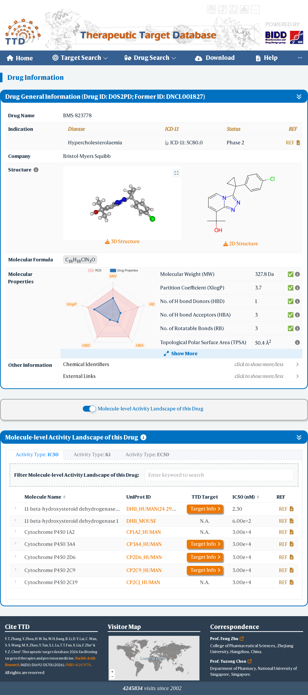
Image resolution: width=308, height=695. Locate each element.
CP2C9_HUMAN (144, 570)
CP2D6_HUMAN (144, 557)
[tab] (35, 455)
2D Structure (240, 243)
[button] (182, 364)
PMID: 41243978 (78, 665)
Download (215, 57)
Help (267, 57)
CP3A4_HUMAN (144, 544)
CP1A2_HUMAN (143, 532)
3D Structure (122, 241)
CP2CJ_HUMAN (143, 582)
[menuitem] (20, 58)
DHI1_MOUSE (141, 521)
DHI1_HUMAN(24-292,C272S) (158, 509)
